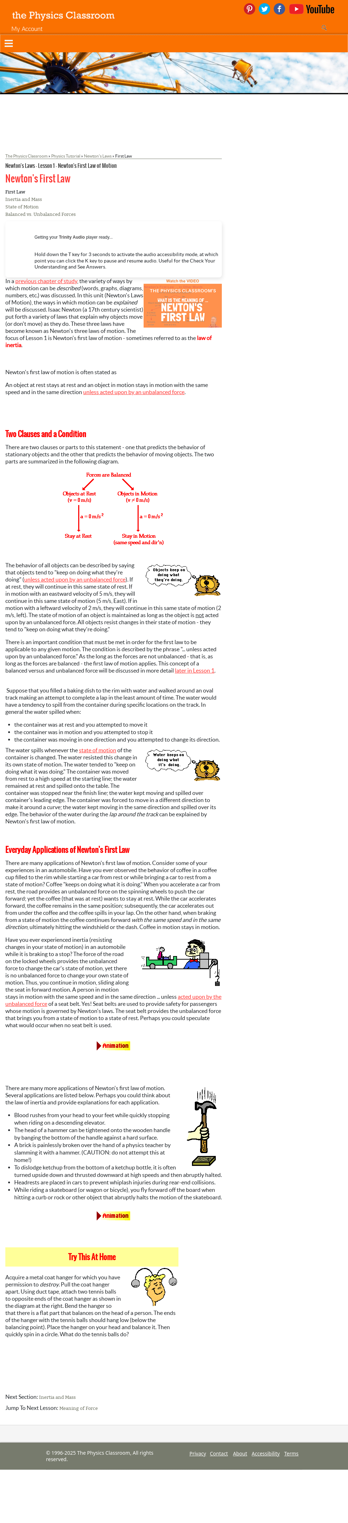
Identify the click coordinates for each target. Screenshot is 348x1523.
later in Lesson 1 (194, 670)
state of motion (97, 750)
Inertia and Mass (23, 199)
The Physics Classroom (26, 156)
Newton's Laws (98, 156)
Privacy (197, 1453)
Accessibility (266, 1453)
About (240, 1453)
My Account (27, 28)
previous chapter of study (46, 281)
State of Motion (22, 206)
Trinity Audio (72, 237)
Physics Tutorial (65, 156)
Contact (219, 1453)
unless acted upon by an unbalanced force (133, 392)
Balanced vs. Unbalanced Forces (40, 214)
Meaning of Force (78, 1408)
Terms (291, 1453)
